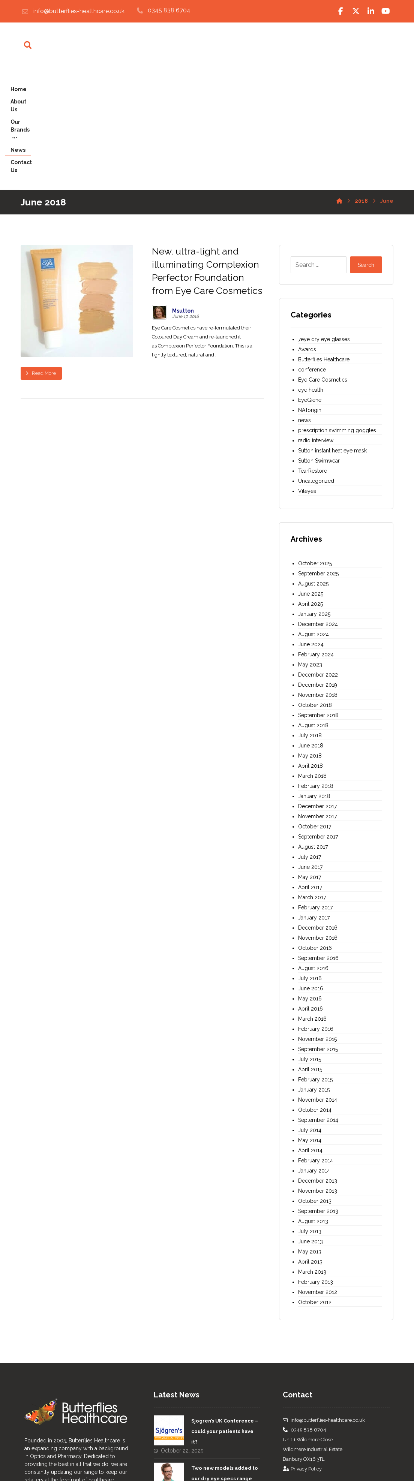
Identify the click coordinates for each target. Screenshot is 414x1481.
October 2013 (315, 1080)
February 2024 (316, 533)
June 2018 (310, 624)
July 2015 (309, 938)
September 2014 (318, 999)
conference (312, 249)
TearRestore (312, 350)
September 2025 (318, 452)
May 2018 (310, 635)
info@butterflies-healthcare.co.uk (324, 1299)
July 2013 (309, 1110)
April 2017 (310, 766)
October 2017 (314, 705)
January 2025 (314, 493)
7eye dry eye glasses (324, 218)
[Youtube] (385, 11)
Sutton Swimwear (319, 340)
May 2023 (310, 544)
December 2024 (318, 503)
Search (366, 144)
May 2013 (309, 1131)
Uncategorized (316, 360)
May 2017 (309, 756)
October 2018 (315, 584)
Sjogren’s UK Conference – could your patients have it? (224, 1310)
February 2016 (315, 908)
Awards (307, 228)
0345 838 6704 (304, 1309)
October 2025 (315, 442)
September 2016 (318, 837)
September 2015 (318, 928)
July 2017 (309, 736)
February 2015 (315, 958)
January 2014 (314, 1050)
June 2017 (310, 746)
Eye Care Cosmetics (322, 259)
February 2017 (315, 786)
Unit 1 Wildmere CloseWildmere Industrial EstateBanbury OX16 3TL (312, 1328)
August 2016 (313, 847)
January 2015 (314, 969)
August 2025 (313, 463)
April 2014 (310, 1029)
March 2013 (312, 1151)
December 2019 (317, 564)
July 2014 (309, 1009)
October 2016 (315, 827)
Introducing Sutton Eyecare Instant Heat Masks (217, 1395)
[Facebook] (340, 11)
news (304, 299)
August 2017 (313, 726)
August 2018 (313, 604)
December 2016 (318, 807)
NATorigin (309, 289)
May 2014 (309, 1019)
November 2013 (317, 1070)
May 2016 (310, 878)
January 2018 (314, 675)
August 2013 (313, 1100)
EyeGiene (309, 279)
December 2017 (317, 685)
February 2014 (315, 1039)
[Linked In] (370, 11)
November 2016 (318, 817)
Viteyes (307, 370)
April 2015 (310, 948)
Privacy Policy (302, 1348)
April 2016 (310, 888)
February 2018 (315, 665)
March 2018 (312, 655)
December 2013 (317, 1060)
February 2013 (315, 1161)
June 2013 (310, 1120)
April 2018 (310, 645)
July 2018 (310, 614)
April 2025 (310, 483)
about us (62, 1429)
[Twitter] (355, 11)
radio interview (315, 319)
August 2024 (313, 513)
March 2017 (312, 776)
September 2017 (318, 716)
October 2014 (315, 989)
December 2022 (318, 554)
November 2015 (317, 918)
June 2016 (310, 867)
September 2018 (318, 594)
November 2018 (318, 574)
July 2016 (310, 857)
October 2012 (315, 1181)
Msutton (183, 189)
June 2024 (311, 523)
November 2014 (317, 979)
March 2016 (312, 898)
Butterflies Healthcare (324, 238)
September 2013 (318, 1090)
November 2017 (317, 695)
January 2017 (314, 797)
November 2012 (317, 1171)
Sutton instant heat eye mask (332, 329)
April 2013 (310, 1141)
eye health (310, 269)
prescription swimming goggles (337, 309)
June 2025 (310, 473)
